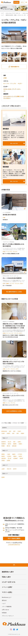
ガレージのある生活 (7, 285)
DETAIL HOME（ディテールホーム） (13, 13)
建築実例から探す (8, 572)
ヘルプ (3, 603)
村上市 (9, 441)
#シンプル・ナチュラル (9, 83)
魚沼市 (20, 456)
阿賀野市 (3, 443)
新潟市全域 (4, 431)
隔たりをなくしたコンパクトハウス (10, 405)
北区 (10, 431)
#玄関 (4, 369)
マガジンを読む (7, 592)
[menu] (26, 2)
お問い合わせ (5, 609)
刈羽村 (8, 460)
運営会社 (4, 600)
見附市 (14, 456)
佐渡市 (3, 477)
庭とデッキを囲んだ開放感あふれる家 (11, 253)
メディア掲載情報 (6, 606)
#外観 (4, 78)
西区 (18, 433)
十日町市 (9, 456)
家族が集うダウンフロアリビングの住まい (12, 371)
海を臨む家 (5, 219)
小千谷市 (20, 454)
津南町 (3, 460)
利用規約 (4, 612)
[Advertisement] (14, 496)
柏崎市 (13, 454)
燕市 (14, 441)
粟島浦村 (14, 446)
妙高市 (14, 468)
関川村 (8, 446)
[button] (14, 143)
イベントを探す (7, 587)
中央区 (19, 431)
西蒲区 (22, 433)
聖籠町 (14, 443)
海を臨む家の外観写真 (9, 214)
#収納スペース (5, 333)
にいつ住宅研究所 (6, 212)
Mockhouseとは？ (7, 597)
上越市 (3, 468)
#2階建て (7, 283)
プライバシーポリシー (8, 615)
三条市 (8, 454)
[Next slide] (27, 8)
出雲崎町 (15, 458)
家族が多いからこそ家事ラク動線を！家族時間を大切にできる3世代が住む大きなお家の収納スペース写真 (14, 326)
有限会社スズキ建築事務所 (8, 321)
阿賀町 (3, 446)
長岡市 (3, 454)
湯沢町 (21, 458)
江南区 (3, 433)
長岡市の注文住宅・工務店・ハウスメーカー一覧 (15, 15)
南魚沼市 (3, 458)
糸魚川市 (9, 468)
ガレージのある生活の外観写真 (12, 278)
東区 (14, 431)
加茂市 (3, 456)
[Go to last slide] (2, 8)
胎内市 (9, 443)
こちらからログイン (14, 544)
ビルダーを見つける (8, 582)
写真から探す (6, 577)
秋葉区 (8, 433)
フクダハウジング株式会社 (8, 241)
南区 (13, 433)
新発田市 (3, 441)
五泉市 (19, 441)
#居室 (4, 402)
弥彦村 (20, 443)
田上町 (9, 458)
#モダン (20, 83)
